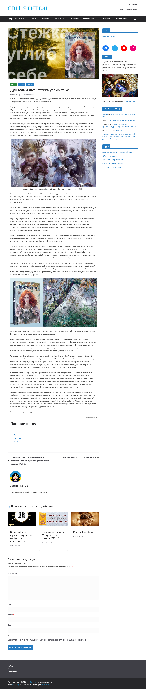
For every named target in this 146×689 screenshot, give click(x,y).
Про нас (119, 130)
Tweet (16, 435)
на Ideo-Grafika (129, 101)
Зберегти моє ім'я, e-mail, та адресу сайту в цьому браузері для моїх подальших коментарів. (47, 640)
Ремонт (105, 114)
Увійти (104, 40)
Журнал (45, 19)
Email (11, 615)
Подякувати (121, 19)
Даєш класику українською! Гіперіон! (122, 120)
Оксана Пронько (28, 95)
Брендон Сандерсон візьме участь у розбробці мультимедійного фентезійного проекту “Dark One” (28, 460)
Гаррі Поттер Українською (111, 167)
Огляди (21, 84)
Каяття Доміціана (83, 532)
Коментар (13, 573)
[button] (25, 18)
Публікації (19, 19)
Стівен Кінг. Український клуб (113, 163)
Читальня (59, 19)
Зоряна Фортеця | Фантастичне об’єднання (118, 152)
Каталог (106, 19)
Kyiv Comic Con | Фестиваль (112, 160)
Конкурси (74, 19)
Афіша (33, 19)
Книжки (13, 84)
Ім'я (10, 604)
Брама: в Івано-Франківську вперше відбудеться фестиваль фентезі (22, 537)
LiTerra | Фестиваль (109, 156)
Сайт (10, 625)
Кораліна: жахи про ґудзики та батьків (80, 457)
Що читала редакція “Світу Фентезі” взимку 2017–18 (53, 535)
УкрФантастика (90, 19)
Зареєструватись (108, 36)
